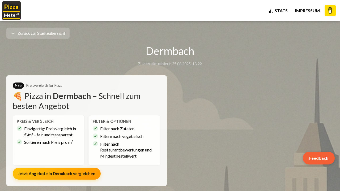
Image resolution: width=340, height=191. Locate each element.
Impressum (307, 10)
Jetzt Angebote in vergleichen (56, 173)
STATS (278, 10)
